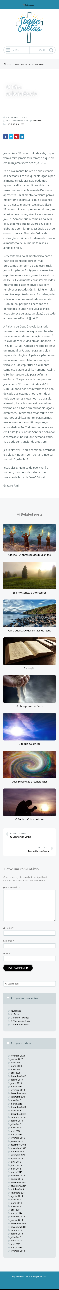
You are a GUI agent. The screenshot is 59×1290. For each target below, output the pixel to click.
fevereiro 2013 (18, 1250)
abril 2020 (15, 1072)
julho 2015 (16, 1161)
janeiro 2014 (17, 1219)
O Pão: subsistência (20, 1020)
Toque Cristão (17, 1276)
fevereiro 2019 (18, 1089)
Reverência (16, 1010)
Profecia (15, 1014)
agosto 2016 (17, 1120)
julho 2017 (16, 1110)
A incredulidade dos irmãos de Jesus (29, 630)
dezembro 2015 (18, 1144)
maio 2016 (16, 1127)
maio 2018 (16, 1100)
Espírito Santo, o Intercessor (29, 592)
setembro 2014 (18, 1192)
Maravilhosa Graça (28, 849)
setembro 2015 (18, 1154)
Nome (9, 927)
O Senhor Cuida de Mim (29, 819)
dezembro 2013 (18, 1223)
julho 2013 (16, 1237)
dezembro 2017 (18, 1106)
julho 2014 (16, 1199)
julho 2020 (16, 1062)
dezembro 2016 (18, 1113)
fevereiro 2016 (18, 1137)
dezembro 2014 (18, 1182)
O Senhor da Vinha (31, 835)
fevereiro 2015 (18, 1175)
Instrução (29, 668)
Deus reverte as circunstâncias (29, 781)
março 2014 (16, 1213)
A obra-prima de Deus (29, 706)
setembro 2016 (18, 1117)
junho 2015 (16, 1165)
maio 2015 (16, 1168)
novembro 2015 (18, 1148)
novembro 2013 (18, 1226)
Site (8, 953)
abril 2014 (15, 1209)
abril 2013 (15, 1243)
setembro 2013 (18, 1230)
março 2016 (16, 1134)
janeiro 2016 (17, 1141)
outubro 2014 (17, 1189)
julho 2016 (16, 1124)
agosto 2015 (17, 1158)
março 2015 (16, 1171)
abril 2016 (15, 1130)
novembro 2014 (18, 1185)
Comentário (13, 887)
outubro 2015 (17, 1151)
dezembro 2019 (18, 1076)
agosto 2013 (17, 1233)
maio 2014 (16, 1206)
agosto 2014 (17, 1195)
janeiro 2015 (17, 1178)
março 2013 (16, 1247)
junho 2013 (16, 1240)
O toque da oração (29, 743)
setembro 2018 (18, 1096)
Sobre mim (29, 5)
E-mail (10, 940)
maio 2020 (16, 1069)
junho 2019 (16, 1082)
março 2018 (16, 1103)
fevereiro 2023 (18, 1055)
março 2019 (16, 1086)
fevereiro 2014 (18, 1216)
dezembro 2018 (18, 1093)
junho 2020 (16, 1065)
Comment (38, 120)
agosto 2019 (17, 1079)
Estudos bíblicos (15, 124)
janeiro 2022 (17, 1058)
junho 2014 (16, 1202)
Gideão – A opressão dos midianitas (29, 554)
